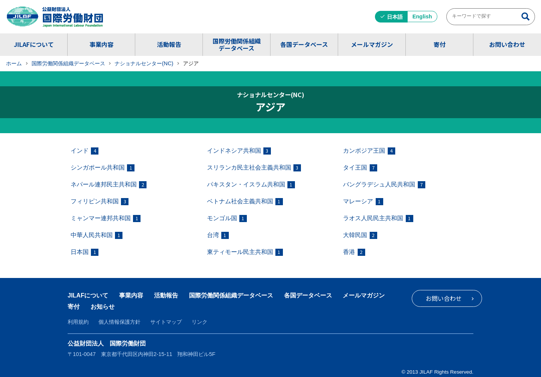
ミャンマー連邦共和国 (106, 218)
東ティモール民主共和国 (245, 252)
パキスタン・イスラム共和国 (251, 185)
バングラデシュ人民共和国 (384, 185)
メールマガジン (372, 44)
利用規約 (78, 322)
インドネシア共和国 (239, 151)
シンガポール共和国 (102, 168)
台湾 (218, 235)
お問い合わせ (507, 44)
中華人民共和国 (96, 235)
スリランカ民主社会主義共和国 (254, 168)
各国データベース (304, 44)
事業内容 (101, 44)
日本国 (84, 252)
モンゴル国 (227, 218)
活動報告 (169, 44)
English (422, 17)
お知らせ (103, 306)
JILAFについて (34, 44)
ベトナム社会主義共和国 (245, 202)
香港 (354, 252)
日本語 (395, 17)
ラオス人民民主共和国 (378, 218)
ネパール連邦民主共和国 (109, 185)
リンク (199, 322)
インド (84, 151)
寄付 (440, 44)
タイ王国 (360, 168)
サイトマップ (166, 322)
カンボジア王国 (369, 151)
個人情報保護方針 (119, 322)
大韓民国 (360, 235)
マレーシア (363, 202)
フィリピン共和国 (99, 202)
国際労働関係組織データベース (237, 44)
